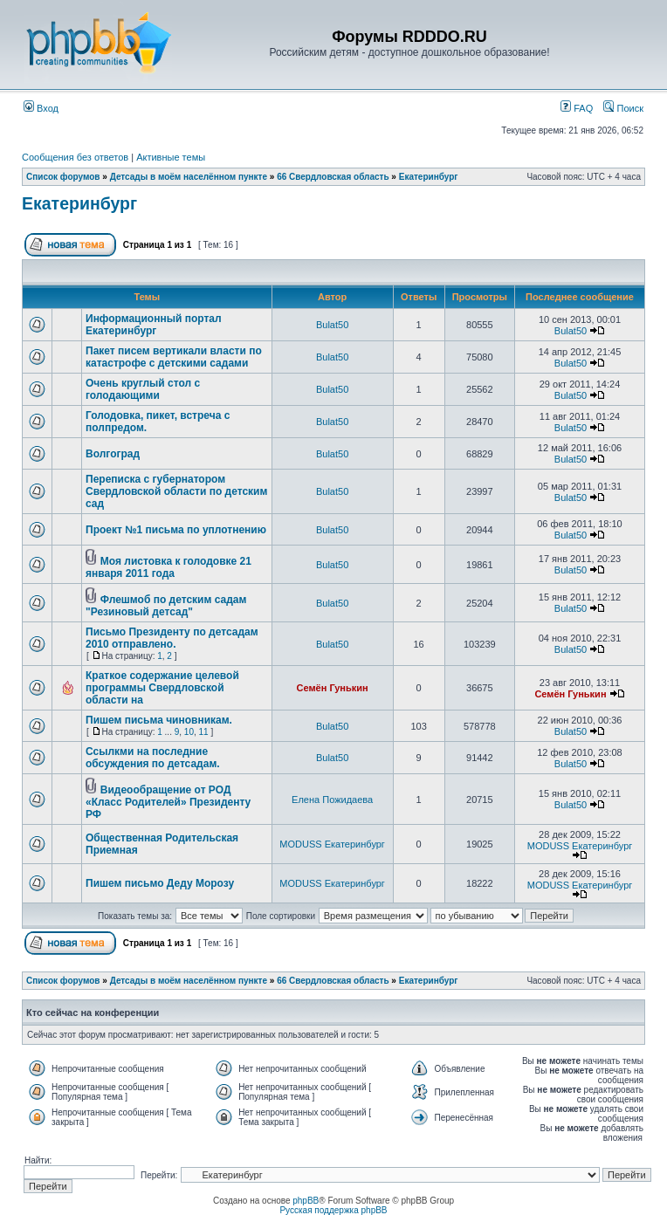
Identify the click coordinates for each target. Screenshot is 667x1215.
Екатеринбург (428, 177)
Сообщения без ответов (75, 157)
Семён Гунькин (332, 688)
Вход (41, 108)
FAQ (576, 108)
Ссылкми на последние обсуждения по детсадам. (153, 757)
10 (189, 732)
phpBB (305, 1200)
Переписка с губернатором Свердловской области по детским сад (176, 491)
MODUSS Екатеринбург (332, 844)
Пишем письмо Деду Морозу (160, 883)
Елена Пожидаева (332, 799)
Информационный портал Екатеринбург (154, 324)
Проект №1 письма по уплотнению (176, 530)
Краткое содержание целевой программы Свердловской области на (162, 687)
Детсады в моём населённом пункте (188, 177)
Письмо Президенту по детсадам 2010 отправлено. (172, 638)
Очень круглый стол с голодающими (143, 389)
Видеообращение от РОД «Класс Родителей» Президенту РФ (168, 802)
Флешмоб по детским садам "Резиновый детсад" (166, 606)
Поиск (623, 108)
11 (204, 732)
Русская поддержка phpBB (333, 1210)
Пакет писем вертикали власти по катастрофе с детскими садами (174, 357)
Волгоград (113, 454)
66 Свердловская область (333, 177)
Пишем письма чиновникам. (159, 720)
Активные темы (170, 157)
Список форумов (63, 177)
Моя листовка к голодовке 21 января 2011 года (168, 567)
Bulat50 (332, 324)
